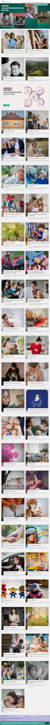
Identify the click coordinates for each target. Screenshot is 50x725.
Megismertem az (6, 720)
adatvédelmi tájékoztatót (7, 720)
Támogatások (24, 2)
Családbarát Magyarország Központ (37, 2)
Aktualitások (29, 2)
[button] (44, 2)
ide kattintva (35, 723)
